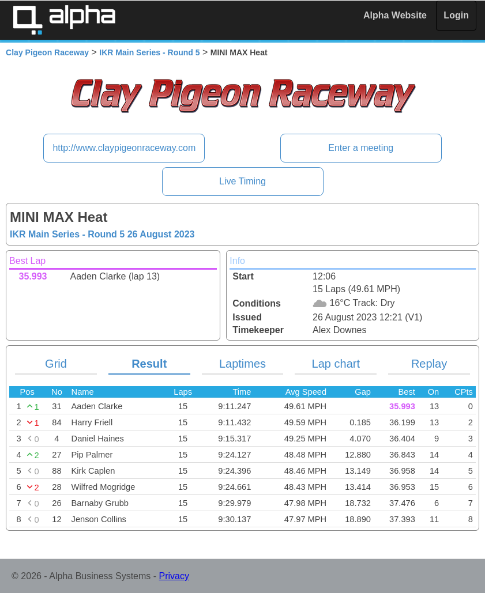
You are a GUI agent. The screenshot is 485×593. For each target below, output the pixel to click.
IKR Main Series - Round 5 (149, 52)
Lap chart (336, 363)
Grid (56, 363)
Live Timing (242, 181)
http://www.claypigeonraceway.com (123, 148)
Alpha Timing (64, 20)
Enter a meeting (360, 148)
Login (456, 15)
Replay (429, 363)
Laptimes (242, 363)
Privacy (174, 576)
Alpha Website (395, 15)
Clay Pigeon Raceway (47, 52)
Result (149, 363)
